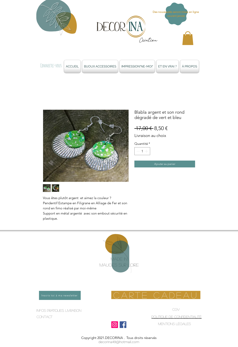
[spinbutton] (142, 151)
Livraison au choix (150, 135)
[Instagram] (114, 324)
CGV (176, 309)
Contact (44, 316)
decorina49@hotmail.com (118, 342)
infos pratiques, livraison (59, 310)
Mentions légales (174, 323)
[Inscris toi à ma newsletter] (60, 295)
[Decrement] (138, 151)
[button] (188, 38)
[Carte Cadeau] (155, 295)
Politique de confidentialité (176, 316)
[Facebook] (123, 324)
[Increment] (147, 151)
